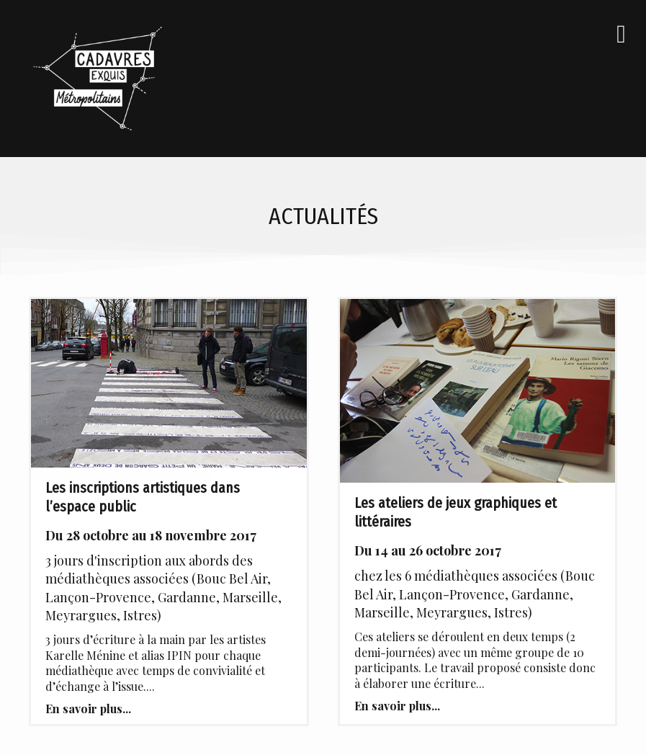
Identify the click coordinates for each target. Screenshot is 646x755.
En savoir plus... (88, 708)
